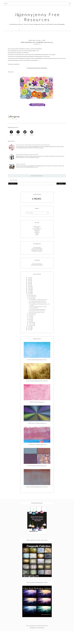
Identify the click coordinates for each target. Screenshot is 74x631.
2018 (29, 286)
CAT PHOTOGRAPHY (37, 264)
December (31, 295)
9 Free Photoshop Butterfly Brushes (37, 301)
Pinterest (37, 231)
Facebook (37, 227)
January (31, 325)
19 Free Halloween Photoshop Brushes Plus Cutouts (39, 304)
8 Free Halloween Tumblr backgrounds (38, 299)
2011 (29, 328)
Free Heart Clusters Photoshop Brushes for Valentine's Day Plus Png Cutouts (33, 144)
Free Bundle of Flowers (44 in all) (37, 310)
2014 (29, 292)
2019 (29, 285)
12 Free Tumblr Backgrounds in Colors (37, 359)
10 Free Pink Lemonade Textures (37, 312)
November (31, 296)
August (31, 315)
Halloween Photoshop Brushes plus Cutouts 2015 (27, 154)
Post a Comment (13, 180)
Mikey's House (37, 226)
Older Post (61, 183)
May (30, 319)
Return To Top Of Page (37, 627)
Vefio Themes (44, 625)
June (30, 318)
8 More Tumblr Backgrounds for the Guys (37, 487)
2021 (29, 282)
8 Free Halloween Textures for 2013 (37, 302)
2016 (29, 289)
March (30, 322)
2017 (29, 288)
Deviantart (37, 232)
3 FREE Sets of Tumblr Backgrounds (37, 423)
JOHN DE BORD (37, 247)
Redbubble (36, 230)
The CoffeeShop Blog (37, 248)
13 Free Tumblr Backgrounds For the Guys (37, 381)
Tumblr (37, 233)
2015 (29, 291)
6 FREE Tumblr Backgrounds (37, 402)
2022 (29, 280)
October (31, 298)
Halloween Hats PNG (20, 164)
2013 (29, 293)
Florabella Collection (37, 251)
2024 (29, 277)
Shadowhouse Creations (37, 250)
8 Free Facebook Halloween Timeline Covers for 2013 (38, 307)
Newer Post (13, 183)
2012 (29, 326)
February (31, 324)
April (30, 321)
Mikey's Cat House (36, 228)
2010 (29, 329)
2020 (29, 283)
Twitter (37, 234)
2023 (29, 279)
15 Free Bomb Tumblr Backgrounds (37, 309)
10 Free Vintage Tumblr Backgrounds (37, 465)
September (32, 313)
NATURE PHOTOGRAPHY (37, 265)
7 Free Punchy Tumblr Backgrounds (37, 444)
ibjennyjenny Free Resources (37, 17)
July (30, 316)
